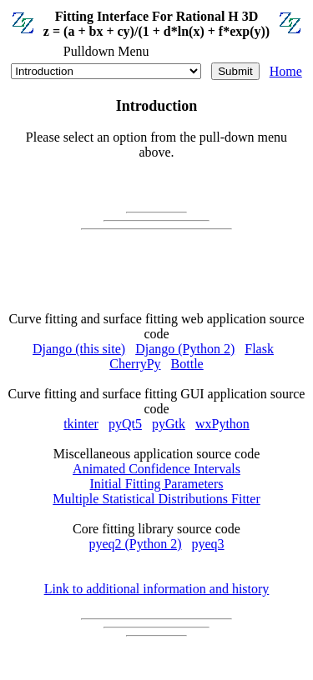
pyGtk (168, 424)
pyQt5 (125, 424)
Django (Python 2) (185, 349)
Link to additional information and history (157, 589)
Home (286, 71)
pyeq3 (208, 544)
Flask (259, 349)
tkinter (80, 424)
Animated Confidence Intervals (156, 469)
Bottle (187, 364)
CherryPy (134, 364)
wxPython (222, 424)
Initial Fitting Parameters (157, 484)
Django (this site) (79, 349)
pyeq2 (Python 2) (134, 544)
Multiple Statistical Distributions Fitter (156, 499)
